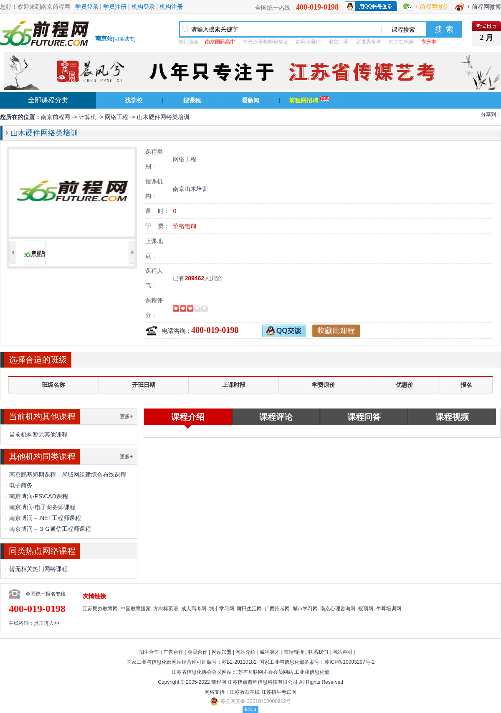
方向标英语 (165, 609)
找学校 (133, 100)
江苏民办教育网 (100, 609)
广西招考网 (277, 609)
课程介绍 (188, 416)
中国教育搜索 (136, 609)
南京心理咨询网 (337, 609)
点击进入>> (47, 623)
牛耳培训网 (388, 609)
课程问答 (364, 416)
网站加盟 (222, 652)
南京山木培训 (190, 188)
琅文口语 (338, 42)
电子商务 (21, 485)
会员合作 (197, 652)
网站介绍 (245, 652)
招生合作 (149, 652)
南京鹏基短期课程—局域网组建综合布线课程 (67, 474)
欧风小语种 (308, 42)
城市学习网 (221, 609)
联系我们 (318, 652)
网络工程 (116, 117)
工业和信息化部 (311, 672)
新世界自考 (368, 42)
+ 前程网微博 (484, 6)
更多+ (126, 416)
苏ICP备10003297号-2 (349, 662)
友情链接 (294, 652)
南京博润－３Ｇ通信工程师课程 (50, 528)
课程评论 (276, 416)
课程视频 (452, 416)
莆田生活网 (249, 609)
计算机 (87, 117)
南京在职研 (401, 42)
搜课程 (192, 100)
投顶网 (365, 609)
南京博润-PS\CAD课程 (38, 496)
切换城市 (124, 39)
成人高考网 (193, 609)
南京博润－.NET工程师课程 (45, 518)
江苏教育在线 (245, 692)
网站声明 (342, 652)
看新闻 (250, 100)
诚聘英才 (270, 652)
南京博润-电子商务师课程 (42, 507)
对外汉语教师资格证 (265, 42)
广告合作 (173, 652)
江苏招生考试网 (278, 692)
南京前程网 (55, 117)
